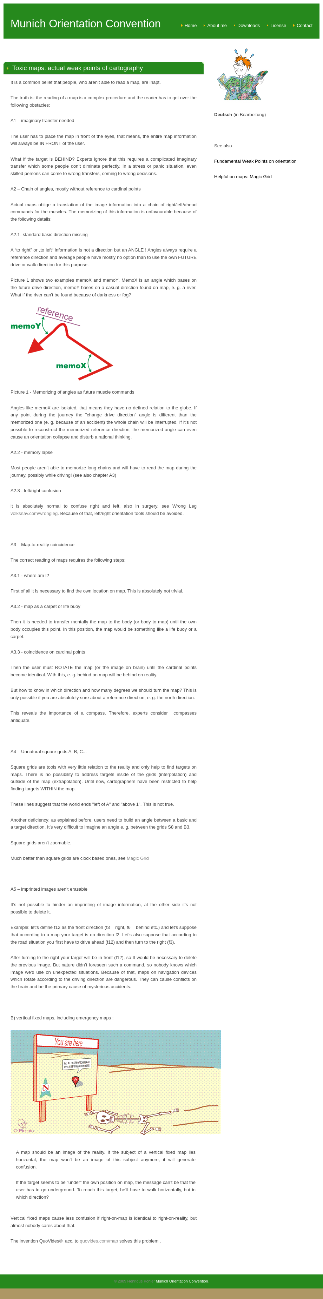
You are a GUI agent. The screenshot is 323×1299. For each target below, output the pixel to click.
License (278, 25)
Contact (304, 25)
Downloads (248, 25)
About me (217, 25)
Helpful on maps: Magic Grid (243, 176)
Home (191, 25)
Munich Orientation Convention (182, 1281)
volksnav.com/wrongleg (34, 513)
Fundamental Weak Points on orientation (255, 161)
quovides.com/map (99, 1241)
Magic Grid (138, 858)
